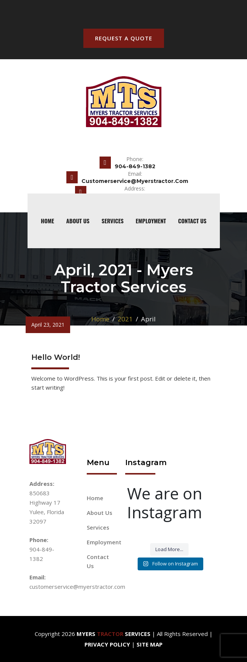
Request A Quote (123, 38)
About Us (78, 221)
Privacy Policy (107, 644)
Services (112, 221)
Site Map (150, 644)
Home (100, 319)
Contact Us (192, 221)
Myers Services (113, 633)
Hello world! (55, 357)
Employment (151, 221)
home (47, 221)
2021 (125, 319)
